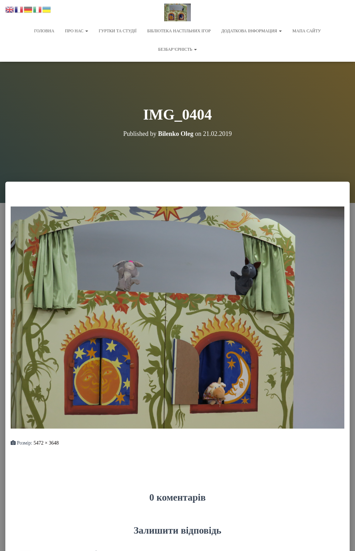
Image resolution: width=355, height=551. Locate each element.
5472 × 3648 (46, 442)
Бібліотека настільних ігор (179, 30)
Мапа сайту (306, 30)
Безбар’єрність (177, 49)
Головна (44, 30)
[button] (86, 30)
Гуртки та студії (117, 30)
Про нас (76, 30)
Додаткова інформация (251, 30)
